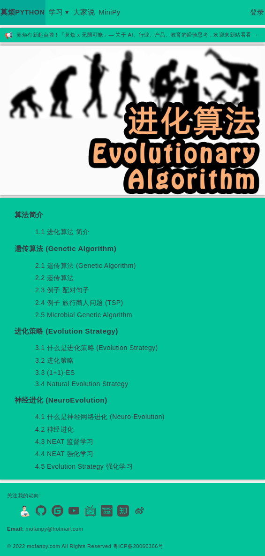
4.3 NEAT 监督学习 (64, 441)
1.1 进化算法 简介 (62, 232)
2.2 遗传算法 (54, 278)
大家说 (84, 12)
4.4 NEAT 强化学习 (64, 453)
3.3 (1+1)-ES (55, 372)
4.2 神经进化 (54, 429)
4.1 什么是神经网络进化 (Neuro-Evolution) (100, 416)
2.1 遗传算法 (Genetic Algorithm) (85, 265)
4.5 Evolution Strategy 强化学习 (84, 466)
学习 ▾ (59, 12)
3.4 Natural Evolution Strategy (82, 384)
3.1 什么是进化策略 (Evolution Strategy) (96, 347)
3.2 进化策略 (54, 360)
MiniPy (110, 12)
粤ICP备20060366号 (138, 546)
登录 (257, 12)
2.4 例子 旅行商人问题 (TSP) (79, 302)
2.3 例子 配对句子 (62, 290)
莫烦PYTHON (22, 12)
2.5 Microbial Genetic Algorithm (83, 315)
